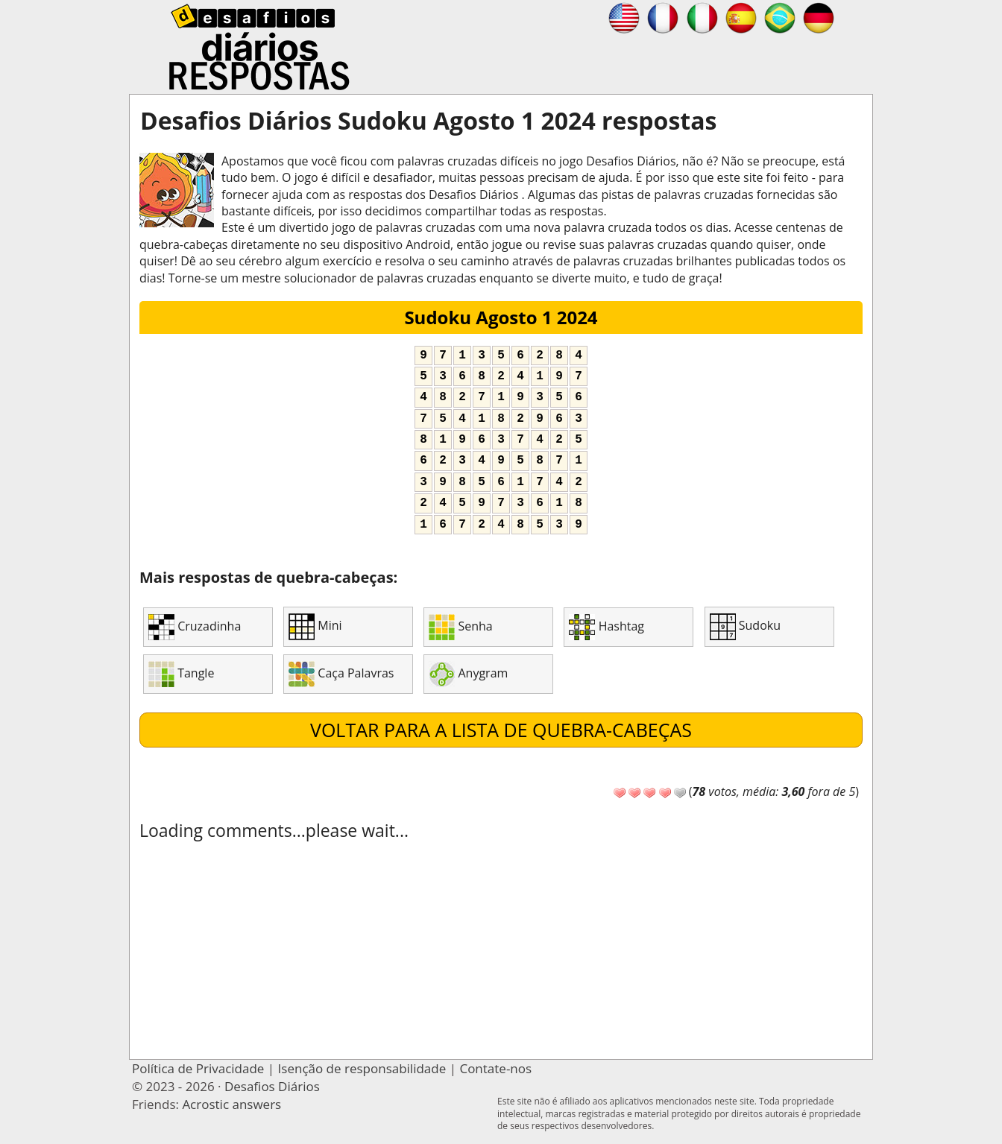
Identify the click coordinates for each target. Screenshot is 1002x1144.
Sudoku (745, 626)
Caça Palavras (341, 674)
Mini (315, 626)
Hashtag (606, 627)
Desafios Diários (272, 1086)
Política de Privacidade (198, 1068)
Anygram (468, 674)
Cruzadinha (194, 627)
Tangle (181, 674)
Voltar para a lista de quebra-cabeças (501, 729)
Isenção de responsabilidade (362, 1068)
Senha (460, 627)
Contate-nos (495, 1068)
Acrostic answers (231, 1104)
